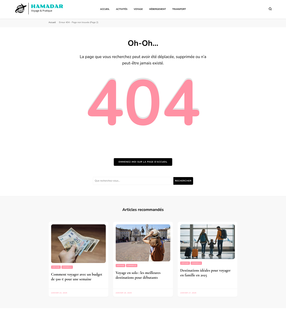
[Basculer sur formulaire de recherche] (270, 8)
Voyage (138, 9)
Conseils (67, 267)
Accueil (104, 9)
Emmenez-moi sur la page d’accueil (143, 161)
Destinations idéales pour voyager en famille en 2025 (205, 272)
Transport (179, 9)
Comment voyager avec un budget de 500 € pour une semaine (76, 276)
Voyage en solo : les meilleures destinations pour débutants (138, 275)
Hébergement (157, 9)
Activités (121, 9)
